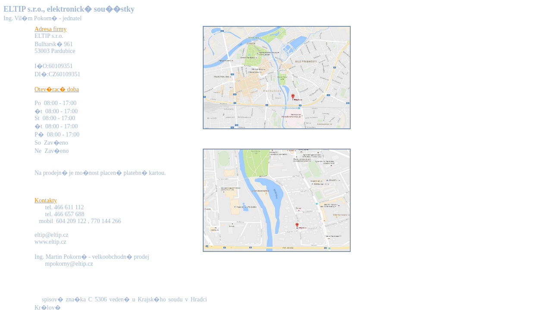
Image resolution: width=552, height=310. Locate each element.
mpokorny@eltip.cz (69, 263)
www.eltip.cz (50, 242)
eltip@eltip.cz (51, 235)
